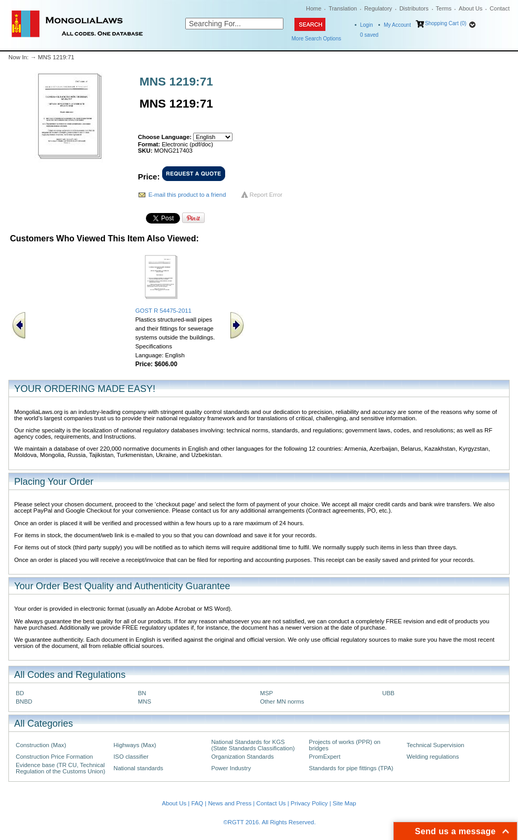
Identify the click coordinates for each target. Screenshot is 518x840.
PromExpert (325, 756)
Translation (343, 8)
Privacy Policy (309, 803)
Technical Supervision (435, 745)
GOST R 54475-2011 (163, 310)
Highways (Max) (134, 745)
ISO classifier (131, 756)
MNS (144, 701)
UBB (388, 693)
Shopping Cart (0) (446, 23)
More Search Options (317, 38)
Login (366, 25)
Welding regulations (433, 756)
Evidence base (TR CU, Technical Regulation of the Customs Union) (60, 768)
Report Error (266, 195)
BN (142, 693)
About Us (470, 8)
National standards (138, 768)
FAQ (197, 803)
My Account (397, 25)
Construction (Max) (41, 745)
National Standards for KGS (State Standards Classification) (252, 745)
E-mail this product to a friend (187, 195)
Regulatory (378, 8)
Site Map (344, 803)
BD (20, 693)
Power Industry (231, 768)
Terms (443, 8)
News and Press (229, 803)
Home (313, 8)
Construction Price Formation (54, 756)
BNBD (24, 701)
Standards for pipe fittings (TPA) (351, 768)
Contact (500, 8)
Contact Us (271, 803)
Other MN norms (282, 701)
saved (369, 35)
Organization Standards (242, 756)
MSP (266, 693)
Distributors (414, 8)
